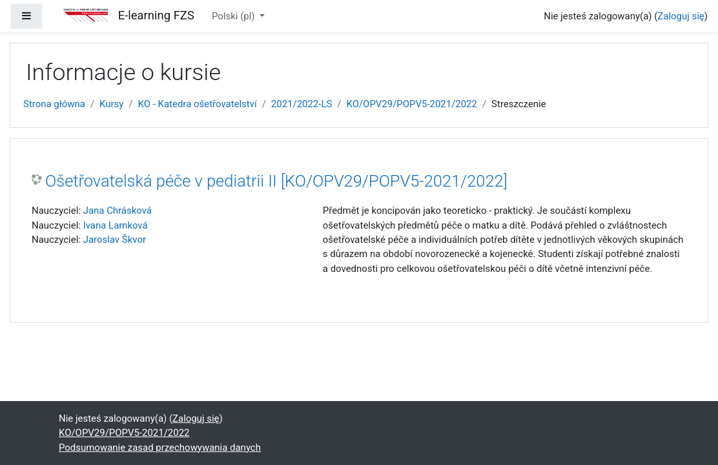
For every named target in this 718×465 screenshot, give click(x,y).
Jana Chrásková (117, 210)
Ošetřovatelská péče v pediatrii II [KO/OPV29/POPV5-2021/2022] (276, 181)
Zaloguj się (680, 16)
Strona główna (54, 104)
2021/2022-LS (301, 104)
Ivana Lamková (115, 225)
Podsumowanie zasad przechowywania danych (160, 447)
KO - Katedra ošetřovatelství (197, 104)
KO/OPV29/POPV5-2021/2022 (411, 104)
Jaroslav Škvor (114, 239)
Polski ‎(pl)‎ (234, 16)
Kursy (111, 104)
